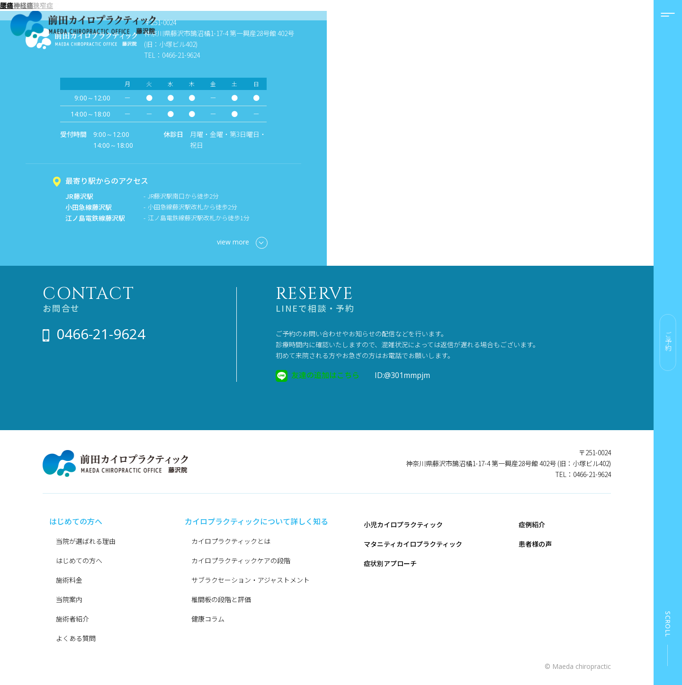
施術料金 (69, 580)
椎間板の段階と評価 (221, 599)
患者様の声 (535, 544)
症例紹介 (532, 524)
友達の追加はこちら (325, 374)
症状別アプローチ (390, 563)
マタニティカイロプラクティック (413, 544)
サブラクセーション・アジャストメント (250, 580)
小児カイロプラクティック (403, 524)
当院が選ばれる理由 (86, 541)
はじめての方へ (79, 560)
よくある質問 (76, 638)
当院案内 (69, 599)
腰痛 (6, 5)
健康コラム (207, 618)
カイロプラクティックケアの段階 (240, 560)
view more (242, 243)
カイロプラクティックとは (230, 541)
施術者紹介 (72, 618)
